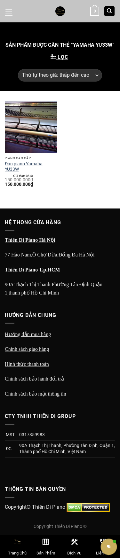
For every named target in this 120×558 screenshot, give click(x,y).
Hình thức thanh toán (27, 364)
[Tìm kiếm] (109, 11)
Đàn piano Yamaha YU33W (24, 166)
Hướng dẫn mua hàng (28, 334)
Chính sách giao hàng (27, 349)
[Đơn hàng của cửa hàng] (60, 75)
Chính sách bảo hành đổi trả (34, 378)
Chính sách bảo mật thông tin (35, 394)
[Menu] (8, 11)
